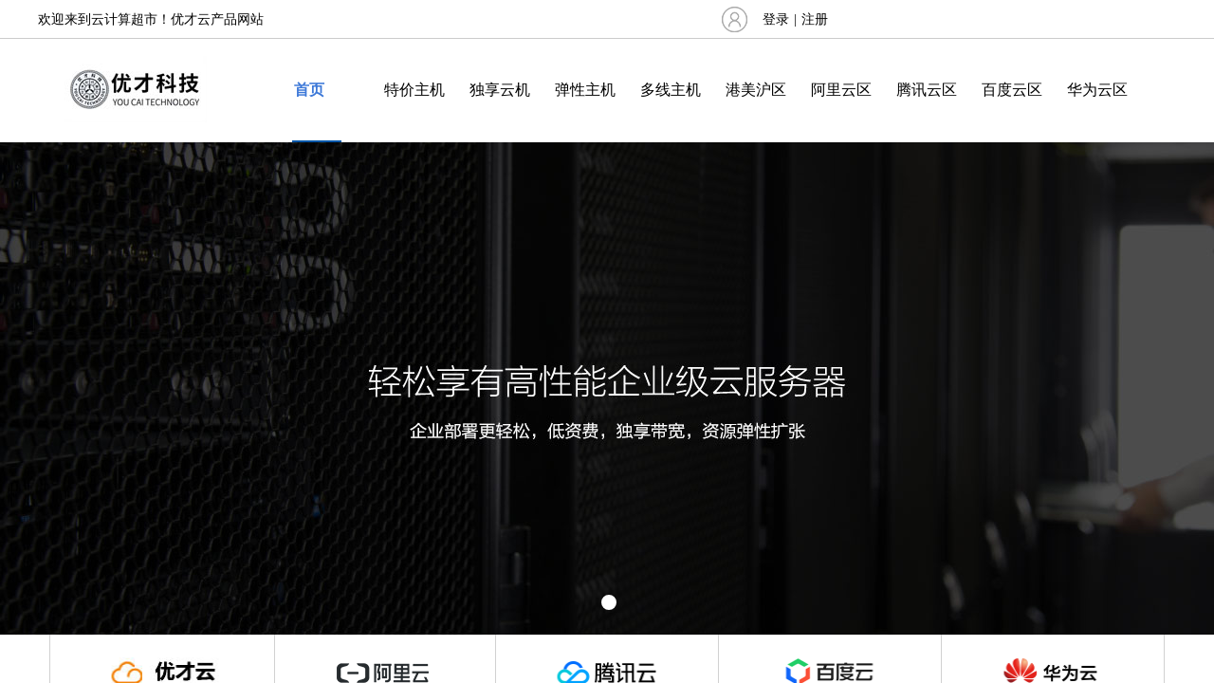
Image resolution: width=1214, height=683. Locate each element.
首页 (309, 90)
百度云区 (1012, 90)
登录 (776, 19)
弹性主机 (585, 90)
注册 (814, 19)
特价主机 (414, 90)
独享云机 (499, 90)
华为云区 (1097, 90)
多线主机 (670, 90)
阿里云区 (841, 90)
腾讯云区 (926, 90)
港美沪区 (756, 90)
